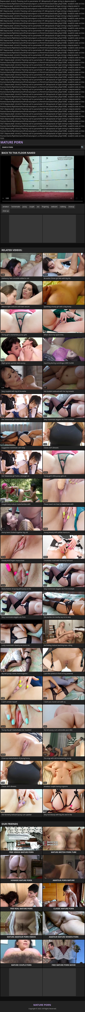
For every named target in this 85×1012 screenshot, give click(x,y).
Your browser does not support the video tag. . (42, 180)
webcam (54, 207)
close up (6, 211)
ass (38, 207)
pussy (25, 207)
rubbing (63, 207)
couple (31, 207)
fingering (45, 207)
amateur (6, 207)
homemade (16, 207)
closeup (71, 207)
